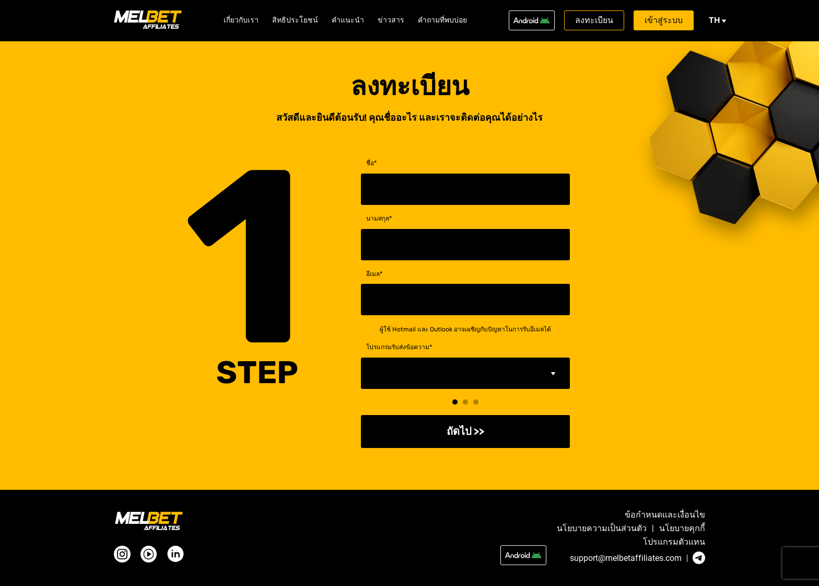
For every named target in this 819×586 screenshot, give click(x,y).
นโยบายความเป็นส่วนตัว (602, 528)
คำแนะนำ (348, 20)
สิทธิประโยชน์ (295, 20)
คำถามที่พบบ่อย (442, 20)
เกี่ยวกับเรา (241, 20)
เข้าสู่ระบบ (664, 20)
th (718, 20)
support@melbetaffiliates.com (626, 558)
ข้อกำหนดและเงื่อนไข (665, 515)
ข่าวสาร (391, 20)
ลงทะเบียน (594, 20)
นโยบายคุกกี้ (682, 528)
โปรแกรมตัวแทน (674, 542)
